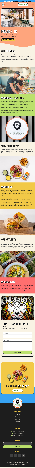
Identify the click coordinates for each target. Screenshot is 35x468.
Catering (17, 417)
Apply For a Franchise (8, 40)
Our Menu (17, 414)
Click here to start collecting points (17, 1)
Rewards (17, 419)
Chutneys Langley (17, 433)
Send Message (17, 352)
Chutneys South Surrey (17, 436)
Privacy (26, 462)
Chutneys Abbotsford (17, 431)
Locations (17, 424)
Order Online (23, 4)
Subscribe (17, 447)
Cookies (22, 462)
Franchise (17, 421)
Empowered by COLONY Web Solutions (17, 464)
